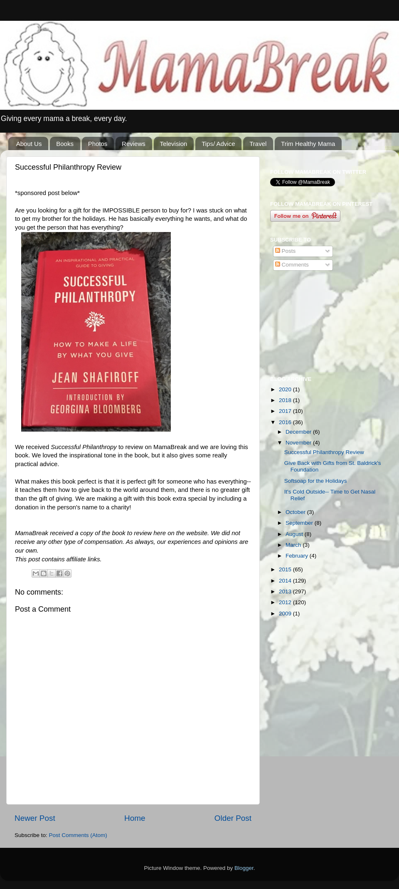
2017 (286, 411)
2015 (286, 569)
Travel (257, 143)
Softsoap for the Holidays (315, 481)
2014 (286, 581)
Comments (292, 265)
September (300, 523)
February (298, 556)
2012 (286, 602)
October (296, 512)
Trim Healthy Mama (308, 143)
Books (65, 143)
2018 (286, 400)
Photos (98, 143)
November (299, 443)
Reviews (133, 143)
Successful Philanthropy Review (324, 452)
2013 (286, 591)
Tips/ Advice (218, 143)
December (299, 432)
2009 (286, 613)
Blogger (244, 868)
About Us (29, 143)
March (294, 545)
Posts (285, 251)
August (295, 534)
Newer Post (35, 818)
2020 (286, 389)
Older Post (232, 818)
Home (134, 818)
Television (173, 143)
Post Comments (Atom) (78, 835)
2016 (286, 422)
